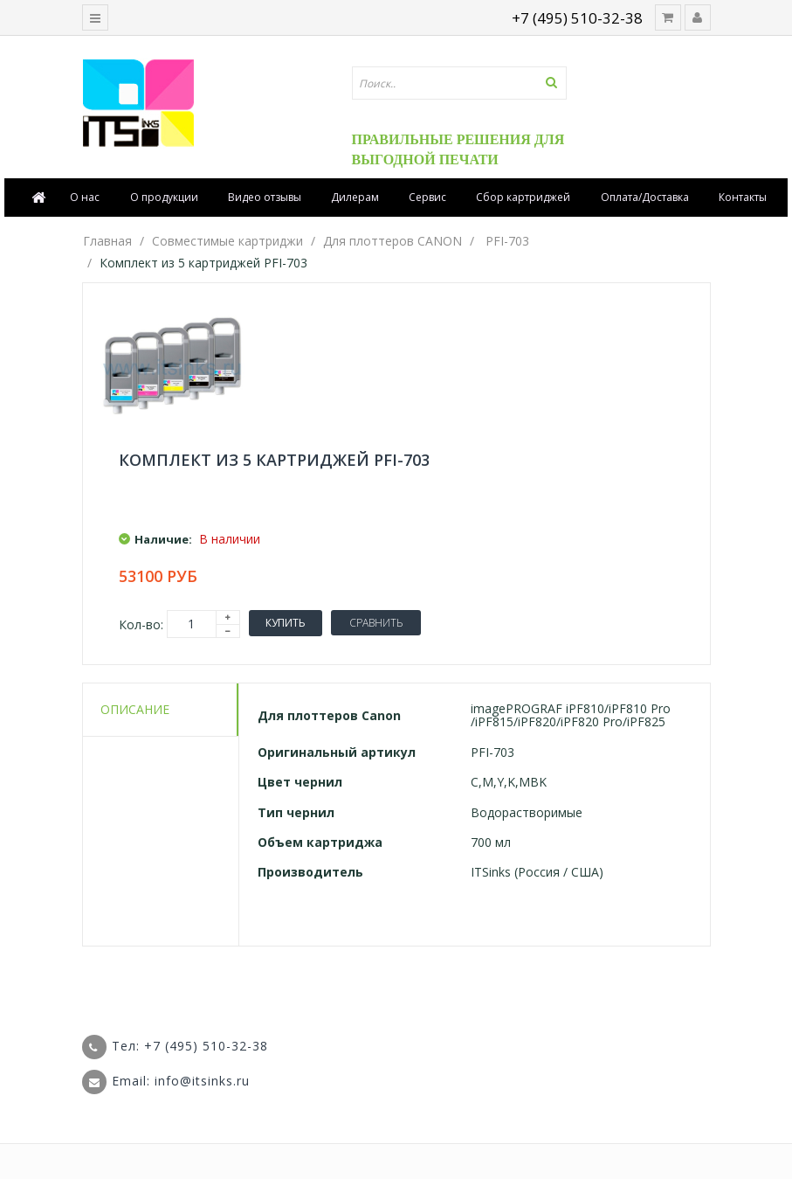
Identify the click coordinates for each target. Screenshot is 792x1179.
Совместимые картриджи (227, 240)
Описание (134, 709)
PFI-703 (507, 240)
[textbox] (459, 83)
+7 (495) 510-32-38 (577, 18)
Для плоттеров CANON (392, 240)
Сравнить (376, 622)
